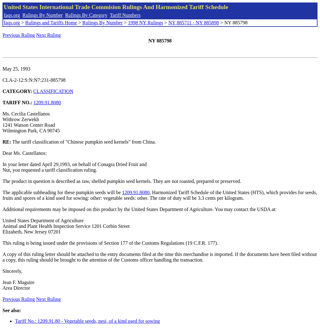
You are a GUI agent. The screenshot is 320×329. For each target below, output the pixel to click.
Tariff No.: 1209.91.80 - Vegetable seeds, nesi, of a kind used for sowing (87, 321)
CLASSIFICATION (53, 91)
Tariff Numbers (125, 15)
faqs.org (12, 15)
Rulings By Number (42, 15)
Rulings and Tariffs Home (51, 22)
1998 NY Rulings (145, 22)
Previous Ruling (18, 35)
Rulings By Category (86, 15)
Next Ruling (48, 35)
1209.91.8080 (47, 102)
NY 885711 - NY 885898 (193, 22)
